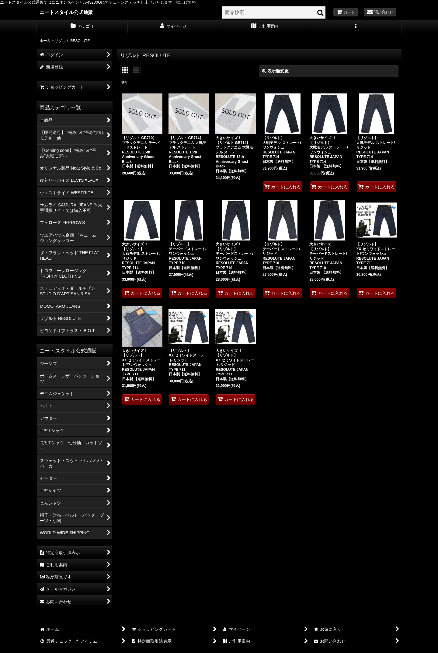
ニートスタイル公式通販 (66, 12)
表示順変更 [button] (275, 70)
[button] (355, 26)
